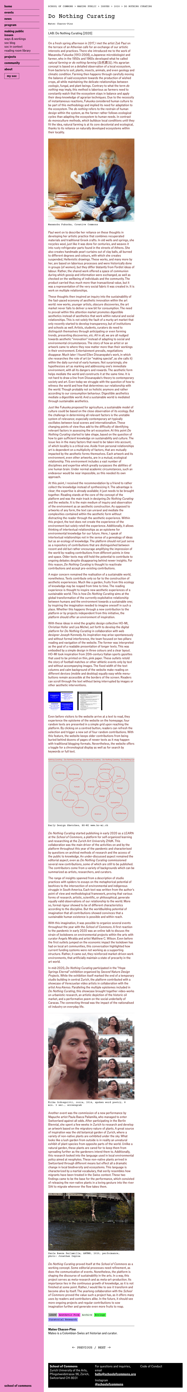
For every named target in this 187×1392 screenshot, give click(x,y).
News (8, 18)
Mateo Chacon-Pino (60, 24)
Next (104, 1348)
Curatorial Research (63, 1319)
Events (9, 12)
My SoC (12, 76)
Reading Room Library (17, 50)
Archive (87, 1315)
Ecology (100, 1315)
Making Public (14, 31)
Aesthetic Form (69, 1315)
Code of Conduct (151, 1366)
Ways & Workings (15, 38)
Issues (8, 35)
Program (10, 25)
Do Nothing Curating (138, 6)
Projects (10, 56)
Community (12, 63)
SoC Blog (9, 42)
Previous (82, 1348)
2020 (117, 6)
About (8, 69)
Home (8, 6)
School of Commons (60, 6)
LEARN (52, 1315)
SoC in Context (13, 46)
